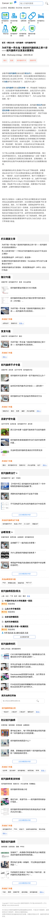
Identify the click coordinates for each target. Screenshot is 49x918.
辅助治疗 (31, 712)
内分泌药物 (30, 411)
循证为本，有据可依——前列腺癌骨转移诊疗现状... (27, 800)
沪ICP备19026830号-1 (36, 903)
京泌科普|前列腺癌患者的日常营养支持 (26, 450)
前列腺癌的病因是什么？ (20, 741)
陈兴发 (10, 633)
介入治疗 (27, 524)
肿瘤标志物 (12, 583)
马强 (26, 633)
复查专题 (6, 331)
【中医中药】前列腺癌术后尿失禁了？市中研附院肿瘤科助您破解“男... (28, 485)
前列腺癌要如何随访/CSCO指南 (23, 288)
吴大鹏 (16, 633)
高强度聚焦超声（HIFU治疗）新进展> (16, 257)
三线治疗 (22, 712)
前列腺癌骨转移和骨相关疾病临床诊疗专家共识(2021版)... (28, 810)
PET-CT (29, 583)
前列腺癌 (19, 43)
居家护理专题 (8, 419)
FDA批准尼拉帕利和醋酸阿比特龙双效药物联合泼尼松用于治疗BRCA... (27, 685)
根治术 (27, 73)
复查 (11, 60)
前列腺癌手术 (21, 60)
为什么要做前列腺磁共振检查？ (23, 553)
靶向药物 (42, 829)
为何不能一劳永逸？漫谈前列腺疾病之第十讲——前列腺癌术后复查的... (28, 309)
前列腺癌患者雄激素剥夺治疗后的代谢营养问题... (28, 441)
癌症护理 (26, 8)
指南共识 (14, 323)
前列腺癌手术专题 (10, 365)
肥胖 (9, 892)
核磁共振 (21, 583)
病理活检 (31, 770)
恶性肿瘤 (21, 88)
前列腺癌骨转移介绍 (18, 789)
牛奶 (4, 892)
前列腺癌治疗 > (9, 473)
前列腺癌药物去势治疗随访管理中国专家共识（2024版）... (28, 299)
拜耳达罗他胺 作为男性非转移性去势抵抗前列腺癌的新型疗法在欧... (27, 665)
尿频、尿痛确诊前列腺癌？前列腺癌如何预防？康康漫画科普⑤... (28, 752)
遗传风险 (25, 892)
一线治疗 (6, 712)
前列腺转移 (33, 892)
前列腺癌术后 (12, 465)
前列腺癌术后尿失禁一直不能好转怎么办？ (28, 376)
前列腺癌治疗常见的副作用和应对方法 (26, 396)
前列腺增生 (21, 770)
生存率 (5, 770)
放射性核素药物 (31, 829)
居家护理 (33, 60)
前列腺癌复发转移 (10, 779)
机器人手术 (18, 524)
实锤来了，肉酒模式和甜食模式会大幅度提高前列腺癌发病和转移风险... (28, 853)
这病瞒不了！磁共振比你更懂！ (23, 543)
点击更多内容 (24, 637)
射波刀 (21, 829)
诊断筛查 (23, 21)
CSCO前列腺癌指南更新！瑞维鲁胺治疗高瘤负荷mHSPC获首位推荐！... (27, 655)
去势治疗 (6, 323)
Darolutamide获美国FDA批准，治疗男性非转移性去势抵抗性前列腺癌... (27, 675)
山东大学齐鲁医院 (12, 609)
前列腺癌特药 (8, 644)
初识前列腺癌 (8, 720)
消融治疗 (35, 524)
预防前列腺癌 (8, 842)
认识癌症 (4, 8)
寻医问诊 (6, 34)
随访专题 (6, 277)
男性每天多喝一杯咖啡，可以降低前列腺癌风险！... (28, 863)
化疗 (38, 465)
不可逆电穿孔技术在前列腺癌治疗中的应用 (28, 504)
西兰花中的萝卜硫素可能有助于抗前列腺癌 (28, 430)
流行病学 (12, 770)
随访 (5, 60)
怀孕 (37, 770)
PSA (4, 583)
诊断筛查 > (7, 532)
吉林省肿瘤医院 (11, 617)
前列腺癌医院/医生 (11, 591)
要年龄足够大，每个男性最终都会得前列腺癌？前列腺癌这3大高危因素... (28, 732)
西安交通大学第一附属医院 (16, 626)
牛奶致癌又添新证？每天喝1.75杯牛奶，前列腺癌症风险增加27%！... (27, 873)
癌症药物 (19, 8)
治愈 (5, 82)
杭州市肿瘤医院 (11, 622)
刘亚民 (21, 633)
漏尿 (23, 411)
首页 (3, 43)
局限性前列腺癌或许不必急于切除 (24, 494)
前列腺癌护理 (30, 43)
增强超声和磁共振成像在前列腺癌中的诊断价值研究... (28, 564)
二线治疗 (14, 712)
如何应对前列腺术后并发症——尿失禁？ (27, 386)
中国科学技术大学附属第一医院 (18, 601)
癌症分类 (10, 43)
